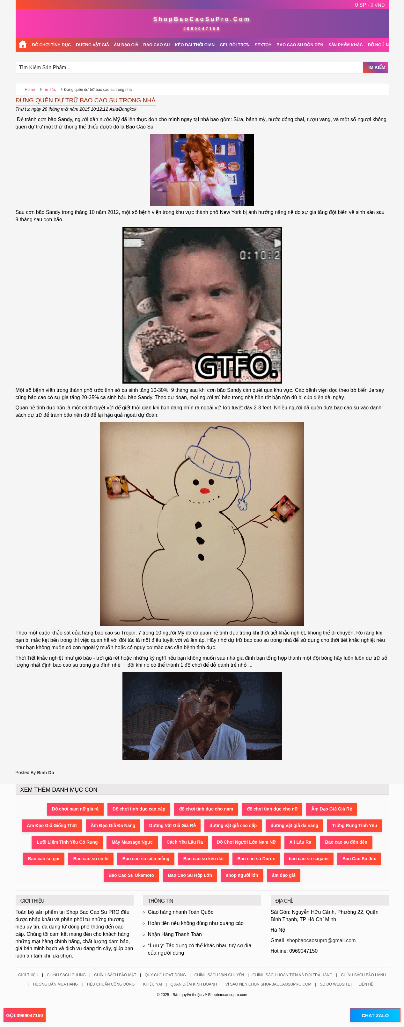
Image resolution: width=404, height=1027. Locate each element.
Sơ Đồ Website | (336, 984)
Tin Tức (49, 89)
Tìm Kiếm (376, 67)
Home (30, 89)
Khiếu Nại (152, 984)
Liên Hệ (366, 984)
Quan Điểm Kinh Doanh (194, 984)
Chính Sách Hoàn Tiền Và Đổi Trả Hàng (293, 975)
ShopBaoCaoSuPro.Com (202, 19)
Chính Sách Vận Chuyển (219, 975)
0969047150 (202, 28)
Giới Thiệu (28, 975)
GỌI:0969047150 (24, 1015)
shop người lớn (242, 875)
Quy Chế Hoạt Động (165, 975)
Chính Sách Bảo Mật (115, 975)
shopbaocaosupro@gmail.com (321, 940)
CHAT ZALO (375, 1015)
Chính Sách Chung (66, 975)
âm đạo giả (284, 875)
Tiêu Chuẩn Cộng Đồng (110, 984)
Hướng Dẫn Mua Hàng (55, 984)
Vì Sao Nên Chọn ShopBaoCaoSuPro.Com (268, 984)
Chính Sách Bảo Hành (363, 975)
